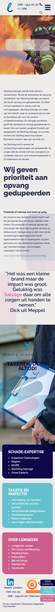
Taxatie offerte (48, 590)
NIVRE (15, 465)
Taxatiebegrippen (22, 514)
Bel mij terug (19, 560)
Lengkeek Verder (27, 378)
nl (19, 8)
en (25, 8)
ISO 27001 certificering (25, 549)
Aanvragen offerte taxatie (27, 522)
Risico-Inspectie (21, 518)
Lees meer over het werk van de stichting (25, 255)
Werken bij (18, 564)
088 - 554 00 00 (29, 4)
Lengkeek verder (22, 545)
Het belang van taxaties (26, 499)
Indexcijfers (18, 556)
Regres (15, 461)
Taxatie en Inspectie (18, 492)
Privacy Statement (12, 604)
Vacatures (17, 567)
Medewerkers (20, 553)
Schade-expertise (26, 452)
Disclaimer (27, 604)
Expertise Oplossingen (25, 457)
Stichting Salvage (22, 468)
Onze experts (48, 583)
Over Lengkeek (23, 540)
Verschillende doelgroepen (28, 511)
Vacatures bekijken (48, 598)
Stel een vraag (38, 596)
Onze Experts (19, 472)
